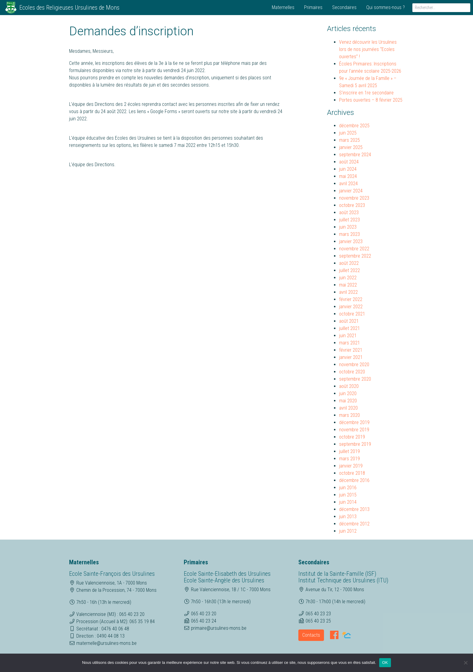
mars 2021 (349, 343)
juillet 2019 (349, 451)
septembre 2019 (355, 444)
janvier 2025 (351, 147)
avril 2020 (348, 408)
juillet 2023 (349, 220)
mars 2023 (349, 234)
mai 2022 (348, 285)
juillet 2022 (349, 270)
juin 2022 (348, 278)
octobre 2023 (352, 205)
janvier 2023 (351, 241)
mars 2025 (349, 140)
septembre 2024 (355, 154)
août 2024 (349, 162)
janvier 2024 (351, 191)
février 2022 (350, 299)
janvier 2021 (351, 357)
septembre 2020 (355, 379)
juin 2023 (348, 227)
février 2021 (350, 350)
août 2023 (349, 212)
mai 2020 (348, 401)
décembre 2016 (354, 480)
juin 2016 (348, 487)
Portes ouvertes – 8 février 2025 (370, 100)
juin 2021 (348, 335)
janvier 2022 (351, 306)
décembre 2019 (354, 422)
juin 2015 (348, 495)
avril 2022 (348, 292)
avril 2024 (348, 183)
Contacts (311, 635)
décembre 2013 (354, 509)
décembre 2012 (354, 524)
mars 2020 (349, 415)
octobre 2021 (352, 314)
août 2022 (349, 263)
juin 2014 (348, 502)
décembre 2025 (354, 125)
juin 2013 (348, 516)
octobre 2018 (352, 473)
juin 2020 (348, 393)
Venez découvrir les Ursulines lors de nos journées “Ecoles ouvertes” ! (368, 49)
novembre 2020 (354, 364)
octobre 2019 (352, 437)
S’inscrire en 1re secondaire (366, 93)
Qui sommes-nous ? (385, 7)
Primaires (313, 7)
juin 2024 (348, 169)
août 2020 (349, 386)
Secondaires (344, 7)
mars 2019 (349, 458)
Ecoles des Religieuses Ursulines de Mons (69, 7)
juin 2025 (348, 133)
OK (385, 662)
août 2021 (349, 321)
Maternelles (283, 7)
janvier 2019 (351, 466)
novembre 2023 (354, 198)
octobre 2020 (352, 372)
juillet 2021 (349, 328)
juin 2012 (348, 531)
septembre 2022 (355, 256)
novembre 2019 (354, 430)
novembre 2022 (354, 249)
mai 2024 (348, 176)
